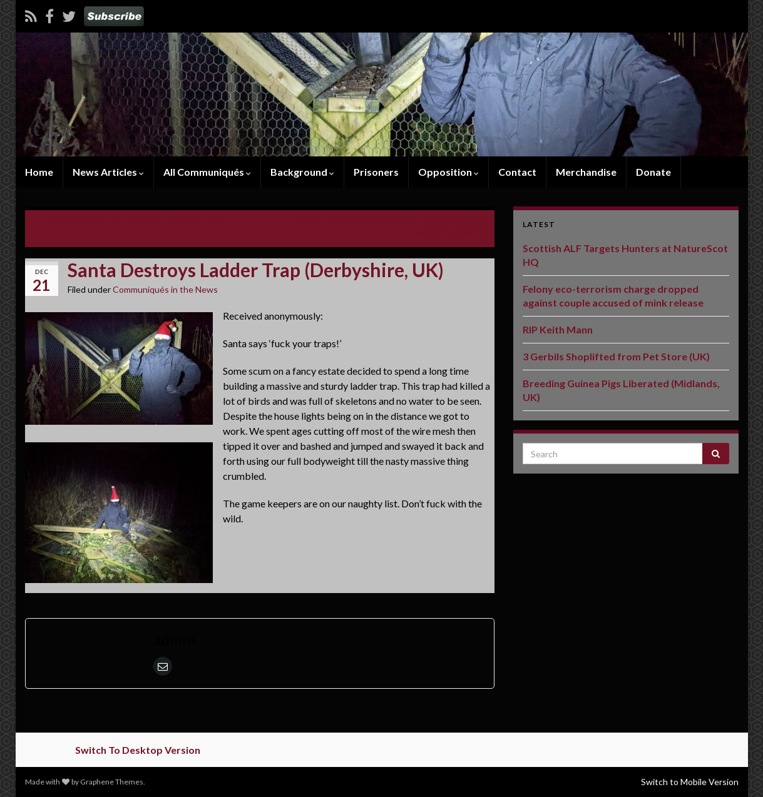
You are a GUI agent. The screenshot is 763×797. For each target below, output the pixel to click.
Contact (517, 172)
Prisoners (376, 172)
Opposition (448, 172)
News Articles (108, 172)
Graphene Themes (111, 781)
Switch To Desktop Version (137, 750)
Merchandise (586, 172)
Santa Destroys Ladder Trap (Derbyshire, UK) (135, 221)
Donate (653, 172)
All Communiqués (207, 172)
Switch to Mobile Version (690, 781)
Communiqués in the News (165, 289)
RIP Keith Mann (558, 329)
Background (302, 172)
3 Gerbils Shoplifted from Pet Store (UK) (616, 356)
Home (39, 172)
